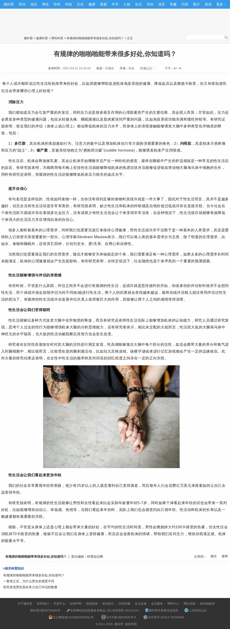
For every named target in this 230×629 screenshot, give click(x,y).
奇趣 (173, 4)
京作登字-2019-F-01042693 (164, 617)
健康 (91, 4)
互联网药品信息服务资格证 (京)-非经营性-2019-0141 (102, 610)
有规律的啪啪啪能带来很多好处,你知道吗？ (95, 38)
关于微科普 (25, 603)
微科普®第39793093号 (43, 610)
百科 (150, 4)
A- (180, 68)
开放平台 (59, 603)
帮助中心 (173, 603)
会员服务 (157, 603)
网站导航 (190, 603)
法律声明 (75, 603)
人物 (126, 4)
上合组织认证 (195, 610)
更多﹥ (221, 4)
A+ (175, 68)
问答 (184, 4)
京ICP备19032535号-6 (118, 617)
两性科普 (57, 38)
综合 (33, 4)
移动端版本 (207, 603)
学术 (115, 4)
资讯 (22, 4)
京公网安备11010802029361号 (71, 617)
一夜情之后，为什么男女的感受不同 (28, 581)
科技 (68, 4)
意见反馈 (141, 603)
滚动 (208, 4)
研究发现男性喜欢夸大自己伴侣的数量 (30, 587)
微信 (214, 556)
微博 (225, 556)
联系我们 (43, 603)
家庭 (103, 4)
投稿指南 (92, 603)
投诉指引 (108, 603)
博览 (45, 4)
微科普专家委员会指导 (161, 610)
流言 (161, 4)
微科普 (9, 4)
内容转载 (124, 603)
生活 (138, 4)
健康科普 (42, 38)
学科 (57, 4)
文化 (80, 4)
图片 (196, 4)
